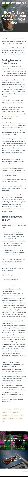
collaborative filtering (12, 116)
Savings (4, 418)
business (4, 412)
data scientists (14, 415)
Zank (15, 27)
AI (14, 8)
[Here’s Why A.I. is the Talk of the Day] (14, 440)
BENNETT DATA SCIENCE (13, 3)
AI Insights (8, 409)
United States (19, 418)
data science (5, 415)
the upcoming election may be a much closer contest (13, 397)
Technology (11, 418)
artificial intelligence (18, 409)
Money (21, 415)
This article (13, 310)
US (3, 421)
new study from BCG (8, 168)
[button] (25, 3)
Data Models (16, 412)
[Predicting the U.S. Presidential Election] (14, 459)
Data (10, 412)
